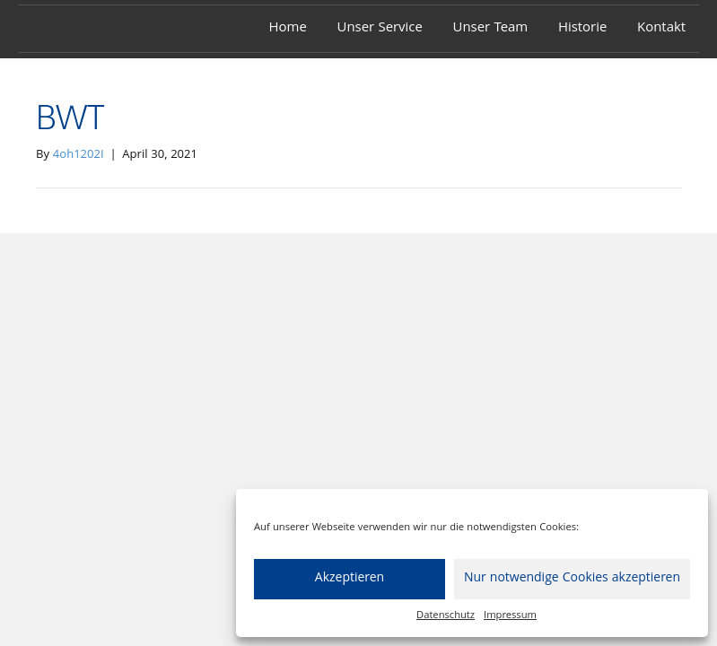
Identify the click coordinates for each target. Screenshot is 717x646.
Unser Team (491, 28)
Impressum (510, 616)
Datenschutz (445, 616)
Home (288, 28)
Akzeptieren (349, 578)
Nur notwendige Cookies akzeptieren (572, 578)
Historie (582, 28)
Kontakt (661, 28)
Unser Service (380, 28)
